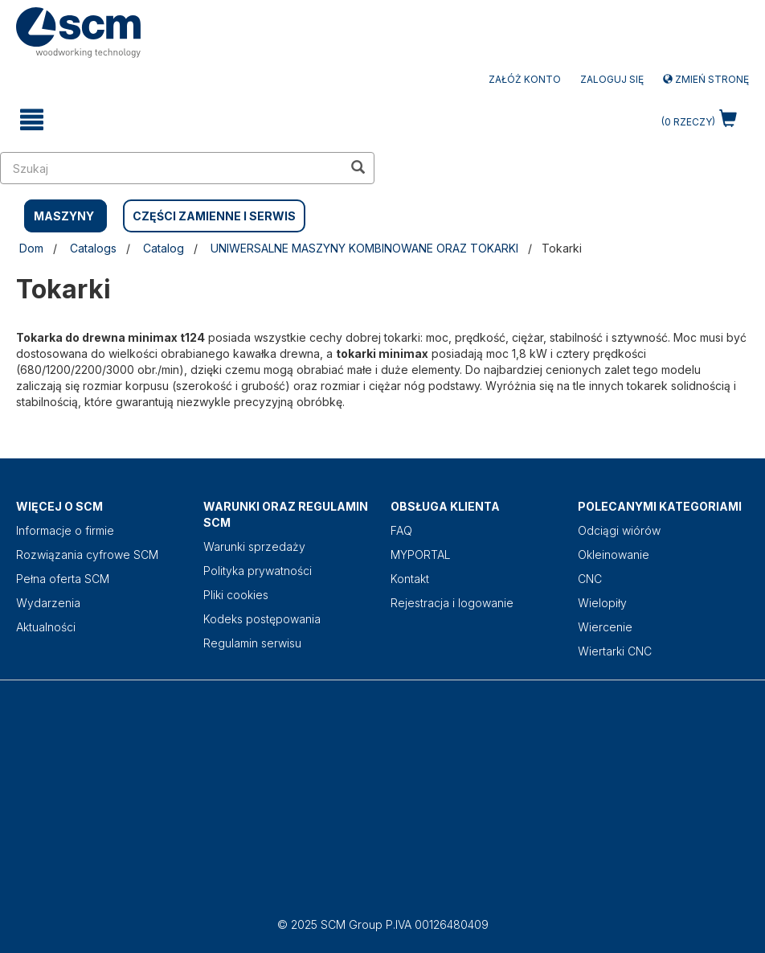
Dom (31, 248)
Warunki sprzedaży (254, 546)
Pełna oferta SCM (62, 578)
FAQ (401, 530)
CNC (590, 578)
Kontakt (410, 578)
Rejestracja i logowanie (452, 603)
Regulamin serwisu (252, 643)
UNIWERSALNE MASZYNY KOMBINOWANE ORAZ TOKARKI (364, 248)
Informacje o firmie (65, 530)
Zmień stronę (706, 79)
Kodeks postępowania (262, 619)
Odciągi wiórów (619, 530)
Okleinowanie (613, 554)
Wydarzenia (48, 603)
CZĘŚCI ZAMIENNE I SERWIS (214, 216)
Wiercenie (605, 627)
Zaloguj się (612, 79)
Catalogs (93, 248)
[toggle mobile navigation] (31, 120)
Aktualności (46, 627)
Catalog (163, 248)
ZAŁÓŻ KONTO (525, 79)
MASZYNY (64, 216)
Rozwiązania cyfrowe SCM (87, 554)
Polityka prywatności (257, 570)
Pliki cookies (235, 595)
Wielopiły (602, 603)
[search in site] (171, 168)
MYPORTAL (421, 554)
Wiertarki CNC (615, 651)
